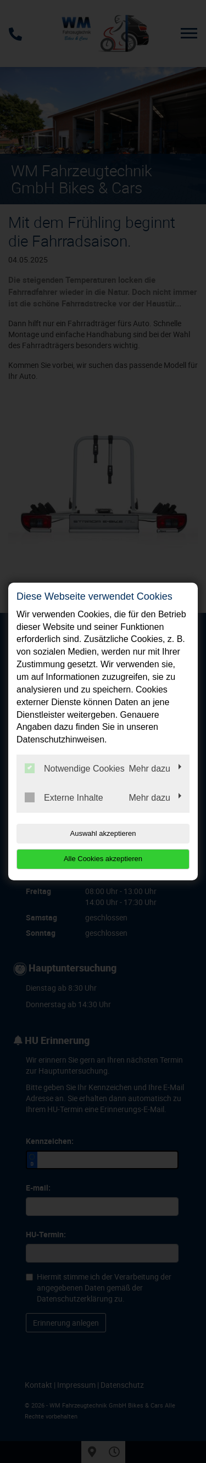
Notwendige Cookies (75, 768)
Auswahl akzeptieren (103, 833)
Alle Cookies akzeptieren (103, 859)
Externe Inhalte (64, 797)
